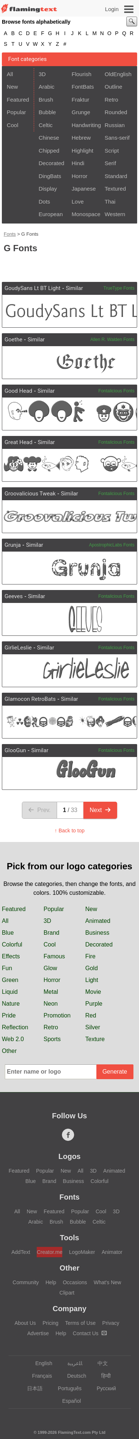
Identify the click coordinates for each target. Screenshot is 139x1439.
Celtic (46, 125)
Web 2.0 (13, 1039)
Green (10, 980)
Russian (115, 125)
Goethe (13, 339)
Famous (54, 956)
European (51, 214)
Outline (113, 86)
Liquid (10, 992)
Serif (110, 163)
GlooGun (15, 750)
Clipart (66, 1293)
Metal (51, 992)
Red (90, 1015)
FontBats (83, 86)
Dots (44, 201)
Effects (11, 956)
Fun (7, 968)
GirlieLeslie (18, 647)
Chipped (49, 150)
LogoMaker (82, 1252)
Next (100, 810)
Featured (18, 99)
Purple (93, 1003)
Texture (95, 1039)
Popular (16, 112)
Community (26, 1282)
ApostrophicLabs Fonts (112, 545)
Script (112, 150)
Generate (114, 1071)
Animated (97, 921)
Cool (12, 125)
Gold (91, 968)
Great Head (18, 442)
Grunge (81, 112)
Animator (112, 1252)
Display (48, 188)
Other (9, 1051)
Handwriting (86, 125)
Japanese (84, 188)
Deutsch (73, 1376)
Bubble (47, 112)
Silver (92, 1027)
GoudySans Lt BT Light (32, 288)
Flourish (81, 74)
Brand (52, 933)
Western (115, 214)
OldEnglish (118, 74)
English (40, 1363)
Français (38, 1376)
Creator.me (49, 1252)
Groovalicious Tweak (30, 493)
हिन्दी (102, 1376)
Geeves (13, 596)
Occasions (75, 1282)
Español (68, 1401)
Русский (103, 1388)
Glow (50, 968)
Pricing (51, 1323)
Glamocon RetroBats (30, 699)
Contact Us (89, 1333)
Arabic (46, 86)
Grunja (12, 545)
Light (91, 980)
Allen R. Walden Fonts (112, 339)
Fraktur (80, 99)
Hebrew (81, 137)
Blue (8, 933)
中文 (99, 1363)
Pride (9, 1015)
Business (97, 933)
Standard (116, 176)
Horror (79, 176)
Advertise (38, 1333)
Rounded (116, 112)
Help (51, 1282)
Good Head (18, 391)
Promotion (57, 1015)
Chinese (49, 137)
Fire (90, 956)
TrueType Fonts (119, 288)
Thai (110, 201)
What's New (107, 1282)
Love (78, 201)
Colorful (12, 944)
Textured (115, 188)
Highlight (82, 150)
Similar (74, 288)
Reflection (15, 1027)
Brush (46, 99)
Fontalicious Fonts (116, 390)
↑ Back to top (69, 830)
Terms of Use (80, 1323)
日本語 (31, 1388)
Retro (111, 99)
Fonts (10, 234)
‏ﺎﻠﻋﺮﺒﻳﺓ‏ (71, 1363)
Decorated (51, 163)
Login (112, 9)
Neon (51, 1003)
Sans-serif (117, 137)
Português (66, 1388)
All (10, 74)
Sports (52, 1039)
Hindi (78, 163)
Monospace (86, 214)
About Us (25, 1323)
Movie (93, 992)
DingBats (50, 176)
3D (42, 74)
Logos (70, 1156)
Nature (11, 1003)
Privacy (110, 1323)
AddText (20, 1252)
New (12, 86)
